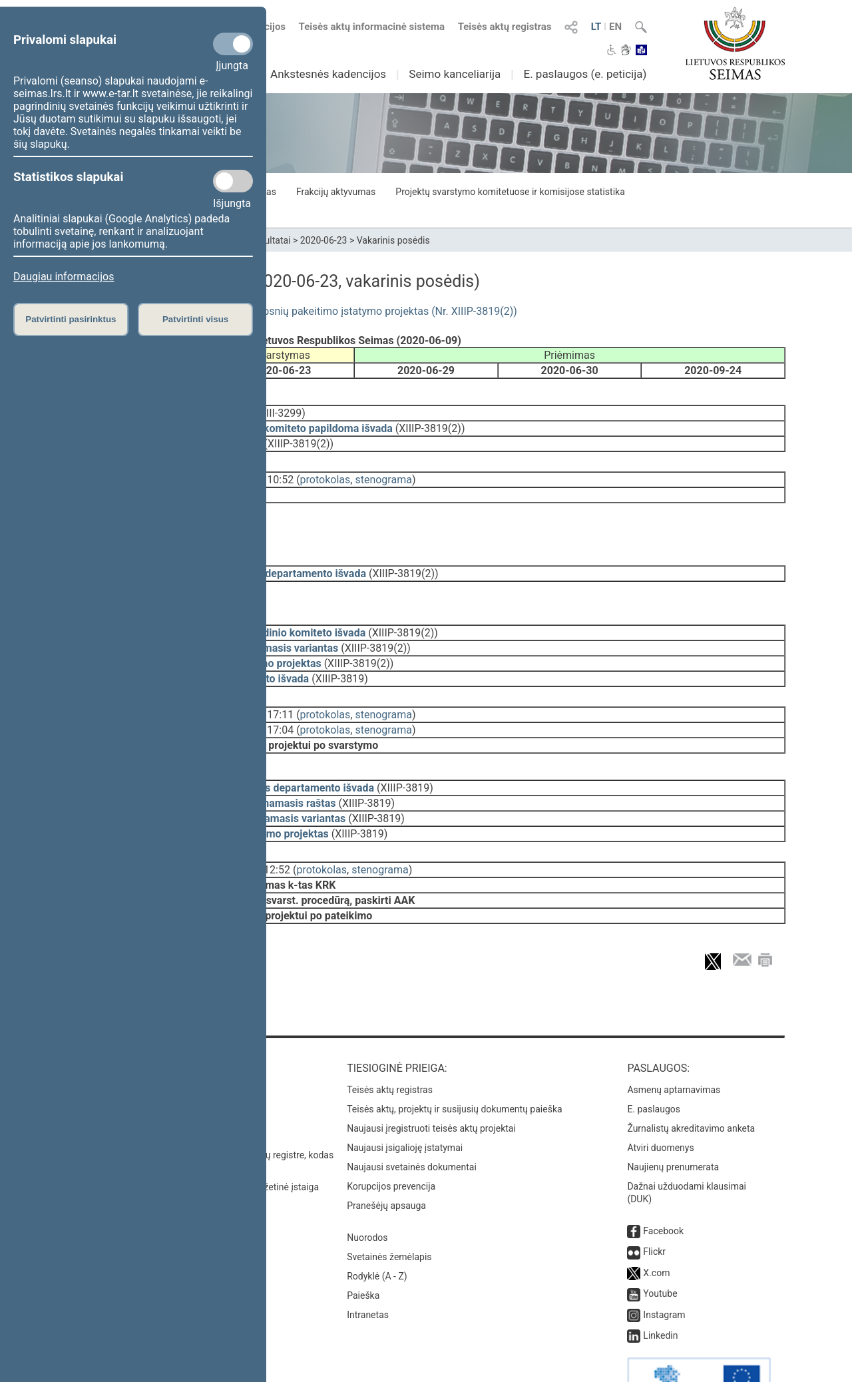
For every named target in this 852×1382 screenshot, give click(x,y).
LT (596, 27)
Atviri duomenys (660, 1103)
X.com (656, 1229)
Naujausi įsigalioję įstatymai (405, 1103)
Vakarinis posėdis (393, 240)
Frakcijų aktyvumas (335, 191)
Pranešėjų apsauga (386, 1161)
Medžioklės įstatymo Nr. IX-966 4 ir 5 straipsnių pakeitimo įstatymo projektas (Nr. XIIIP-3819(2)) (292, 311)
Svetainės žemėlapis (389, 1213)
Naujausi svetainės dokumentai (412, 1123)
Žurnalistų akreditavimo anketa (691, 1084)
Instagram (664, 1271)
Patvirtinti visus (195, 319)
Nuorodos (367, 1193)
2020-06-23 (323, 240)
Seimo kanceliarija (455, 74)
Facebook (663, 1187)
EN (615, 27)
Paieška (363, 1251)
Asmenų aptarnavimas (673, 1045)
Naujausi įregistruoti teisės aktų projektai (431, 1084)
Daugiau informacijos (63, 276)
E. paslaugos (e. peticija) (584, 74)
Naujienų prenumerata (673, 1123)
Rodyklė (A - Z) (377, 1232)
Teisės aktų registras (505, 27)
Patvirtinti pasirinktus (70, 319)
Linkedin (660, 1291)
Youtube (660, 1249)
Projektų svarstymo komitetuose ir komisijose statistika (509, 191)
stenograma (383, 470)
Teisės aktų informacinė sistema (372, 27)
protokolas (325, 470)
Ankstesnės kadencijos (328, 74)
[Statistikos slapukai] (233, 181)
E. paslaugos (653, 1065)
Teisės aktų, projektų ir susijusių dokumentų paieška (454, 1065)
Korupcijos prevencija (391, 1142)
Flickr (654, 1207)
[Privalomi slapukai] (233, 44)
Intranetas (368, 1271)
